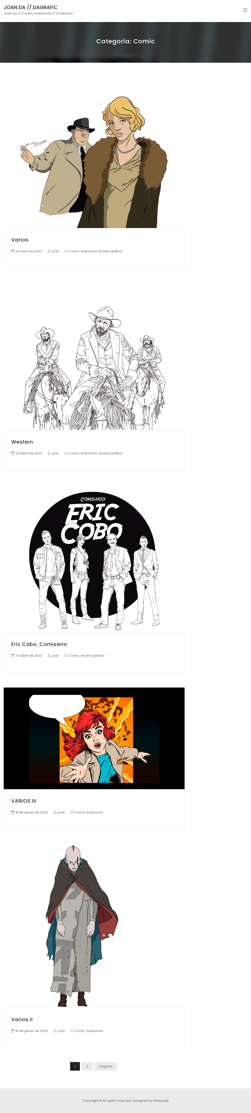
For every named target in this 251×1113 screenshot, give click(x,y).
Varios (19, 239)
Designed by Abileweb (151, 1100)
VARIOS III (24, 801)
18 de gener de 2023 (31, 812)
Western (22, 441)
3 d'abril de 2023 (28, 251)
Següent (106, 1066)
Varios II (22, 1019)
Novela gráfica (110, 251)
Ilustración (89, 251)
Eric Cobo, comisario (39, 644)
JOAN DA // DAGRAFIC (31, 7)
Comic (74, 251)
